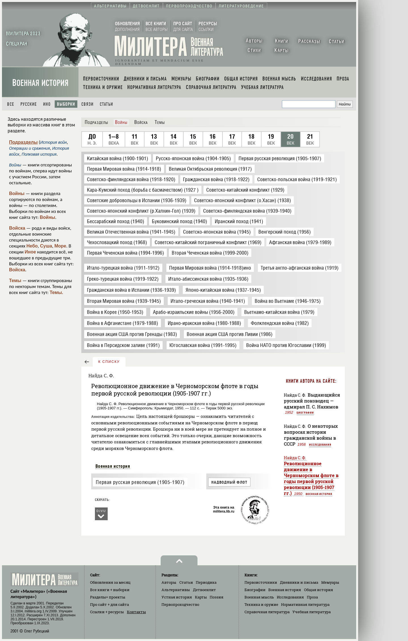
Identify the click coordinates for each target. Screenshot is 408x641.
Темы (15, 280)
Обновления (110, 582)
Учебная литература (311, 611)
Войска (17, 228)
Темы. (56, 292)
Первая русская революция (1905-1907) (140, 482)
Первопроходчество (180, 604)
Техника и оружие (261, 604)
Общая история (318, 589)
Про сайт (109, 604)
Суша (46, 246)
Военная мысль (259, 597)
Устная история (177, 597)
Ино (47, 104)
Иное (30, 251)
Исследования (320, 444)
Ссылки (107, 611)
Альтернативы (176, 589)
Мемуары (330, 582)
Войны (17, 193)
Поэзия (216, 597)
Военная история (40, 83)
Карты (201, 597)
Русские (28, 104)
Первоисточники (261, 582)
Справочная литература (267, 611)
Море (60, 246)
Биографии (305, 412)
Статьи (106, 104)
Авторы (169, 582)
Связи (87, 104)
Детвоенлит (204, 589)
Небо (32, 246)
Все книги (109, 589)
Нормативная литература (305, 604)
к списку (109, 362)
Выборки (66, 104)
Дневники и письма (299, 582)
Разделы (107, 597)
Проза (312, 597)
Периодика (206, 582)
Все (10, 104)
